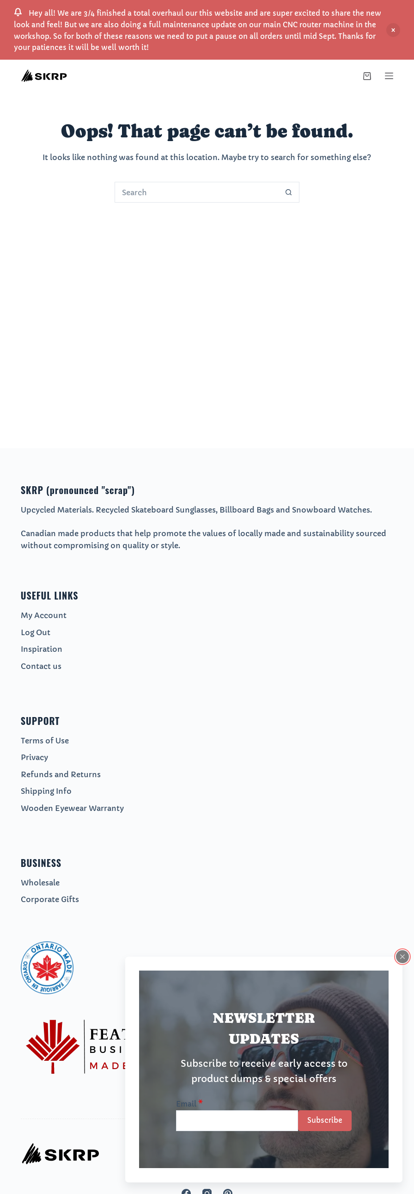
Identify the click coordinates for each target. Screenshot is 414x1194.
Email (189, 1104)
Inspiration (41, 649)
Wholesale (40, 882)
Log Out (35, 632)
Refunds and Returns (61, 774)
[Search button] (289, 192)
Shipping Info (46, 791)
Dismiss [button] (393, 30)
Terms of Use (45, 740)
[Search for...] (197, 192)
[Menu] (389, 76)
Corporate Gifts (50, 899)
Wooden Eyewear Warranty (72, 808)
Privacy (34, 757)
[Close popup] (402, 956)
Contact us (41, 666)
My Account (44, 615)
